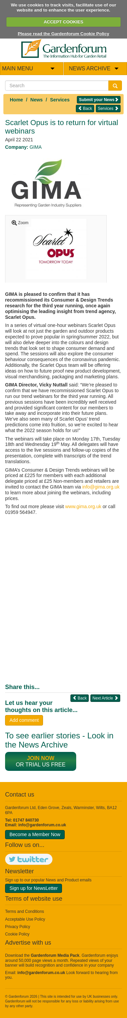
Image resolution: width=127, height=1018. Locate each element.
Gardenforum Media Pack (55, 955)
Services (60, 99)
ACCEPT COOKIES (63, 21)
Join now (41, 758)
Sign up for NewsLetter (33, 888)
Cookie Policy (17, 934)
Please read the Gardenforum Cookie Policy (63, 33)
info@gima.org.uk (101, 487)
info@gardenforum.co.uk (42, 825)
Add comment (24, 720)
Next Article (105, 698)
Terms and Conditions (24, 911)
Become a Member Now (34, 834)
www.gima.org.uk (83, 506)
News (36, 99)
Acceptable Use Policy (25, 919)
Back (85, 108)
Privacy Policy (17, 926)
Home (16, 99)
